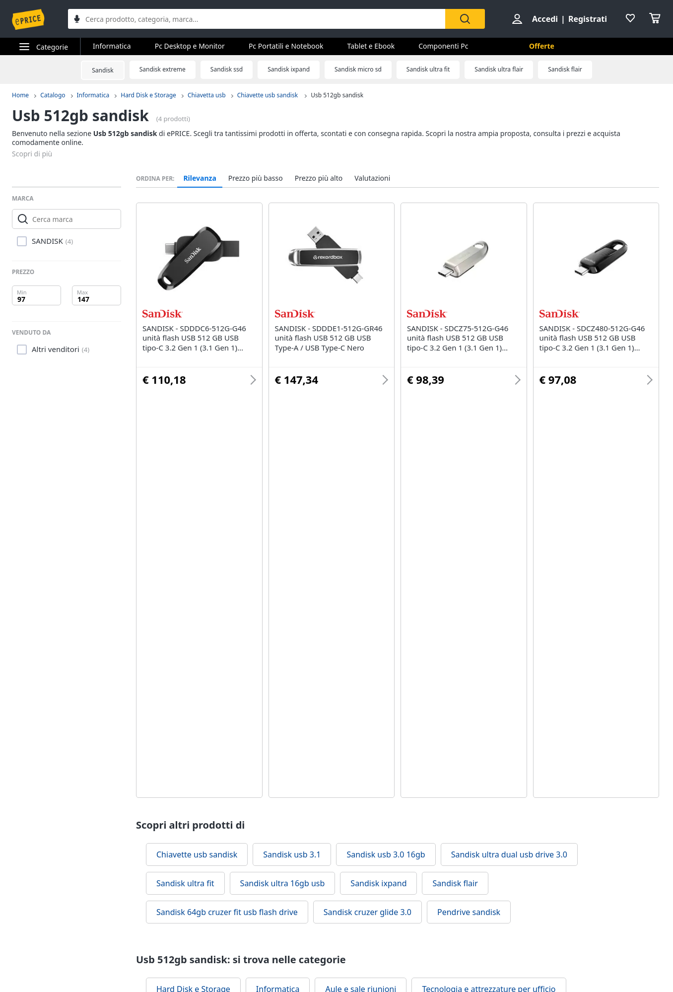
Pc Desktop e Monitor (190, 46)
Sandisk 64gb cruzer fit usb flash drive (227, 912)
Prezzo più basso (255, 178)
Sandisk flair (565, 69)
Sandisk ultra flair (498, 69)
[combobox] (256, 19)
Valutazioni (372, 178)
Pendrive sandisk (468, 912)
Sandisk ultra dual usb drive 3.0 (509, 854)
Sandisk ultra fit (428, 69)
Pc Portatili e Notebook (286, 46)
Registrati (587, 18)
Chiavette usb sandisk (268, 95)
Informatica (112, 46)
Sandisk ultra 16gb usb (282, 883)
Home (20, 95)
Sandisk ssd (226, 69)
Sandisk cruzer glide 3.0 (367, 912)
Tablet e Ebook (371, 46)
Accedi (545, 18)
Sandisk (102, 70)
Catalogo (52, 95)
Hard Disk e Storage (148, 95)
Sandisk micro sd (358, 69)
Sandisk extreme (162, 69)
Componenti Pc (443, 46)
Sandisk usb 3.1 (292, 854)
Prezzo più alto (319, 178)
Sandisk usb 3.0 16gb (385, 854)
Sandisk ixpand (289, 69)
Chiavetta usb (207, 95)
